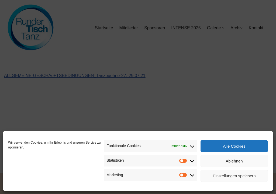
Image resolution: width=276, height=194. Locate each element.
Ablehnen (234, 161)
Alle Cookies (234, 146)
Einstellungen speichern (234, 176)
